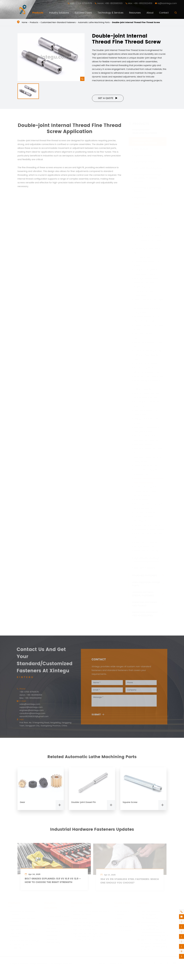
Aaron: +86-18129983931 (110, 3)
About (150, 13)
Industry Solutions (59, 13)
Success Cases (83, 13)
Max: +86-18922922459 (140, 3)
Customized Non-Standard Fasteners (58, 22)
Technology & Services (110, 13)
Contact (164, 13)
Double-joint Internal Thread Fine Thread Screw (136, 22)
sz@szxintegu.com (167, 3)
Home (24, 22)
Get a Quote (108, 98)
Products (37, 13)
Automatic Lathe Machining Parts (94, 22)
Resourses (135, 13)
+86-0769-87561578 (81, 3)
